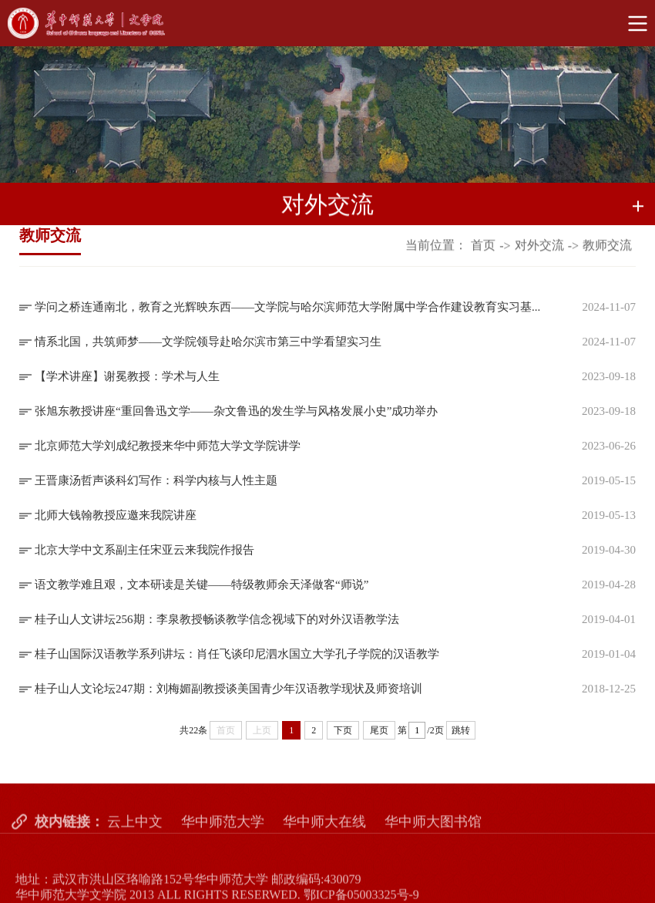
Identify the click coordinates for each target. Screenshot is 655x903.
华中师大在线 (324, 833)
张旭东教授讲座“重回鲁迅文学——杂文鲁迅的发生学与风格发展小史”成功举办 (236, 411)
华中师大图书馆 (433, 833)
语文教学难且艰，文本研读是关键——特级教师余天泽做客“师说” (201, 584)
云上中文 (135, 833)
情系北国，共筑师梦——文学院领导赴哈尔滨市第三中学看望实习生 (208, 341)
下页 (343, 730)
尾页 (379, 730)
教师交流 (607, 246)
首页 (483, 246)
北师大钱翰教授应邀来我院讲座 (115, 515)
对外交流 (539, 246)
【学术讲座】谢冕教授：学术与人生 (127, 376)
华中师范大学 (222, 833)
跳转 (461, 730)
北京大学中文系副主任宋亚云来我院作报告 (144, 550)
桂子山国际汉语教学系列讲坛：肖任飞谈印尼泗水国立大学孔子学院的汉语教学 (237, 654)
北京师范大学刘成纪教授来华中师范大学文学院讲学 (168, 446)
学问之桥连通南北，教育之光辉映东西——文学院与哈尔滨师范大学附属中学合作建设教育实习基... (287, 307)
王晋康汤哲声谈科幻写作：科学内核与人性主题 (156, 480)
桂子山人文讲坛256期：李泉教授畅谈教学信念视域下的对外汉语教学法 (217, 619)
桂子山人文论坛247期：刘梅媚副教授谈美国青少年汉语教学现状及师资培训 (228, 688)
